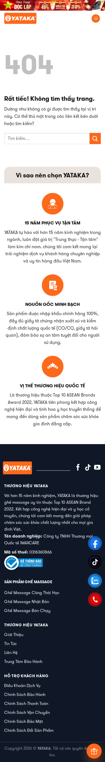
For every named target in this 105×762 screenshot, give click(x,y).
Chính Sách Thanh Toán (26, 703)
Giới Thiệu (13, 634)
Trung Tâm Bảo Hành (23, 661)
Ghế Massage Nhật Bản (26, 601)
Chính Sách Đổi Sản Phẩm (28, 730)
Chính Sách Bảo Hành (24, 694)
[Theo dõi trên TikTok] (88, 468)
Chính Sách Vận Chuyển (27, 712)
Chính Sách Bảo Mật (23, 721)
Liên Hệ (11, 652)
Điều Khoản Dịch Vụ (22, 685)
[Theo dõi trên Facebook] (78, 468)
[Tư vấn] (94, 751)
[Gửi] (95, 138)
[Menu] (95, 18)
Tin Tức (10, 643)
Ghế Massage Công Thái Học (31, 592)
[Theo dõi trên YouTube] (97, 468)
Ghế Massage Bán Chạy (27, 610)
